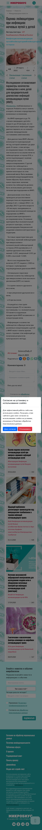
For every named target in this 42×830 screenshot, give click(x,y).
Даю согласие (10, 429)
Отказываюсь (25, 429)
